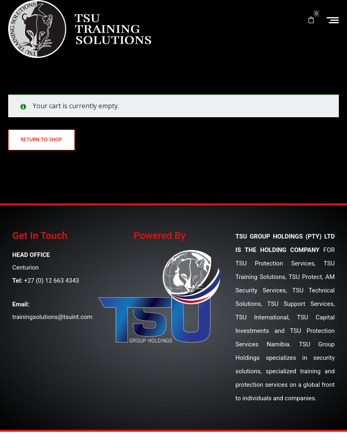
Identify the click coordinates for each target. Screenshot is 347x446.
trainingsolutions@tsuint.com (52, 317)
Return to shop (41, 139)
